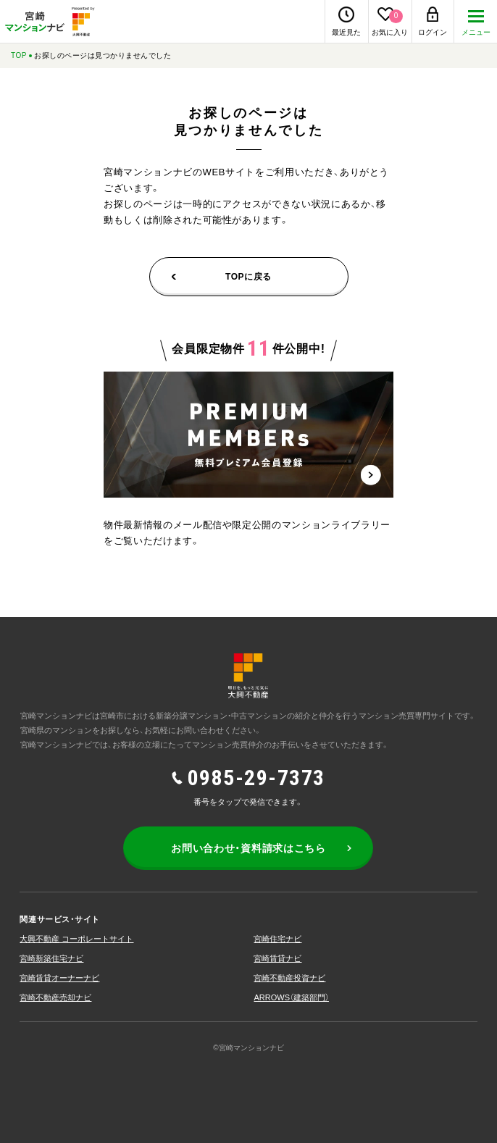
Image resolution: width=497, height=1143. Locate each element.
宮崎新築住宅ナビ (51, 958)
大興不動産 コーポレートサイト (76, 938)
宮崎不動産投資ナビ (289, 978)
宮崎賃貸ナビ (277, 958)
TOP (19, 55)
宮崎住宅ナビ (277, 938)
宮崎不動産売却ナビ (55, 997)
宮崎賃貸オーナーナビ (59, 978)
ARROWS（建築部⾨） (291, 997)
